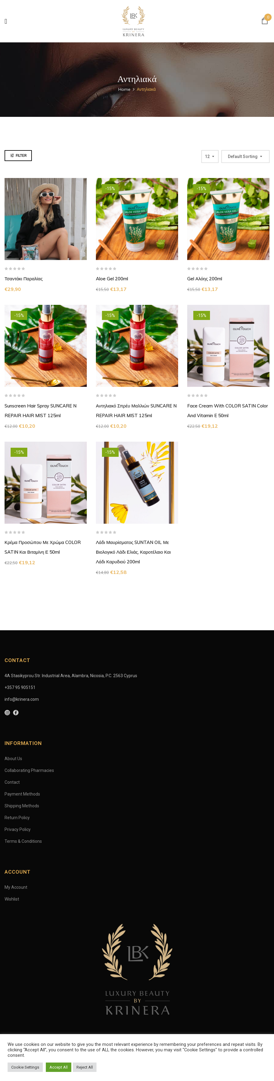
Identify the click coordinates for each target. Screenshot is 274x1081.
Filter (21, 155)
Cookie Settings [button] (25, 1067)
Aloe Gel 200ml (112, 279)
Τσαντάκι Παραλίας (24, 279)
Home (124, 89)
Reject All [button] (84, 1067)
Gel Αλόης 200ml (204, 279)
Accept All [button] (58, 1067)
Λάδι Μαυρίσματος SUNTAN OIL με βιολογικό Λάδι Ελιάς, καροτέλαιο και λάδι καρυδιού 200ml (133, 552)
